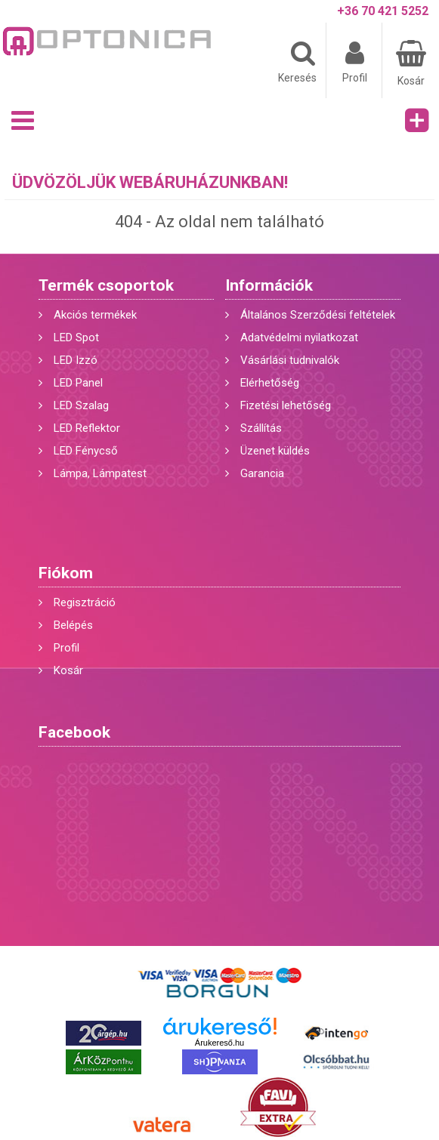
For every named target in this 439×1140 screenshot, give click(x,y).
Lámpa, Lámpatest (100, 473)
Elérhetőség (269, 383)
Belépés (73, 625)
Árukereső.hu (219, 1042)
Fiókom (66, 573)
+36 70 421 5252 (382, 11)
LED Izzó (75, 360)
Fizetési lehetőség (285, 405)
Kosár (68, 670)
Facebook (74, 732)
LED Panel (78, 383)
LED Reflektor (87, 428)
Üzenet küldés (275, 451)
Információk (269, 285)
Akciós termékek (95, 315)
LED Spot (76, 337)
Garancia (262, 473)
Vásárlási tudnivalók (289, 360)
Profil (66, 648)
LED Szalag (81, 405)
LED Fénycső (86, 451)
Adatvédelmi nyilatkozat (299, 337)
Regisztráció (85, 602)
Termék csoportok (106, 285)
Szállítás (261, 428)
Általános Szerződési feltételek (317, 315)
